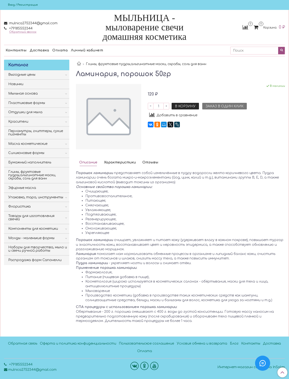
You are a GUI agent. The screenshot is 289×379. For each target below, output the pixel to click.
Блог (234, 343)
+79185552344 (20, 28)
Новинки (15, 84)
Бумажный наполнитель (29, 162)
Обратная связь (22, 343)
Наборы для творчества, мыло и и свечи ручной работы (37, 249)
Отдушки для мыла (25, 112)
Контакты (16, 50)
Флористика (19, 206)
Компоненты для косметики (33, 228)
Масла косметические (27, 144)
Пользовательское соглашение (146, 343)
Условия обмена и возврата (202, 343)
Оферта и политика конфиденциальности (78, 343)
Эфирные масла (22, 188)
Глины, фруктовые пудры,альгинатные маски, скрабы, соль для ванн (146, 64)
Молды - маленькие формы (31, 238)
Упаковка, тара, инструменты (35, 197)
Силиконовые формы (26, 153)
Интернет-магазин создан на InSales (251, 367)
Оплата (60, 50)
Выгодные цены (21, 74)
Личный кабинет (87, 50)
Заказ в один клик (225, 106)
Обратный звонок (22, 32)
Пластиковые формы (26, 103)
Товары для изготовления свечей (31, 217)
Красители (18, 121)
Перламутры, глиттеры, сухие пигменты (35, 132)
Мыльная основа (23, 93)
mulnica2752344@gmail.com (33, 23)
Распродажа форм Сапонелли (35, 260)
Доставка (39, 50)
